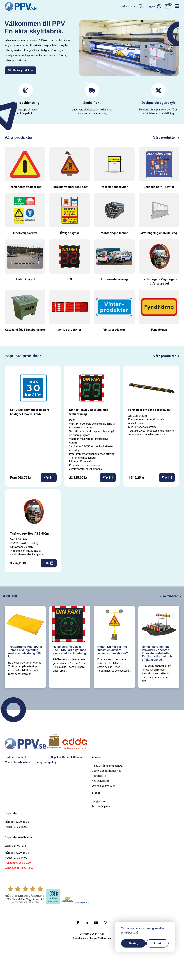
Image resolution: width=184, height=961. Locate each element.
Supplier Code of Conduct (67, 757)
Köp (48, 477)
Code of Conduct (15, 757)
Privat (157, 943)
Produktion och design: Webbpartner (92, 938)
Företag (133, 943)
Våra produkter (166, 137)
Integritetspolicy (46, 762)
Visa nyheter (170, 596)
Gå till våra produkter (20, 70)
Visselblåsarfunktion (17, 762)
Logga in (154, 6)
